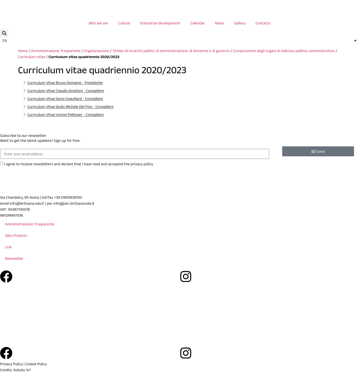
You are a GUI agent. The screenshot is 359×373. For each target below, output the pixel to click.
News (219, 23)
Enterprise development (160, 23)
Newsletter (14, 258)
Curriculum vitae (31, 57)
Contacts (263, 23)
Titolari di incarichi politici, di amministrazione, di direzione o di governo (171, 51)
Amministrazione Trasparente (56, 51)
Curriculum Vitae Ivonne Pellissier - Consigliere (65, 114)
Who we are (98, 23)
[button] (4, 33)
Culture (124, 23)
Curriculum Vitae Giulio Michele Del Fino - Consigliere (70, 106)
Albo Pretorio (16, 235)
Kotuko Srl (21, 370)
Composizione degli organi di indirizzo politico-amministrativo (284, 51)
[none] (179, 40)
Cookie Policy (36, 364)
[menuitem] (179, 40)
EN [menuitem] (4, 40)
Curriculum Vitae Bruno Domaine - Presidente (65, 83)
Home (23, 51)
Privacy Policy (11, 364)
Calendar (197, 23)
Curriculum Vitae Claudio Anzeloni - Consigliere (65, 91)
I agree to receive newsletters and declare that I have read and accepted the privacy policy (78, 164)
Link (8, 247)
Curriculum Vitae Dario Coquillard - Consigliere (65, 98)
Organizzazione (96, 51)
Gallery (240, 23)
